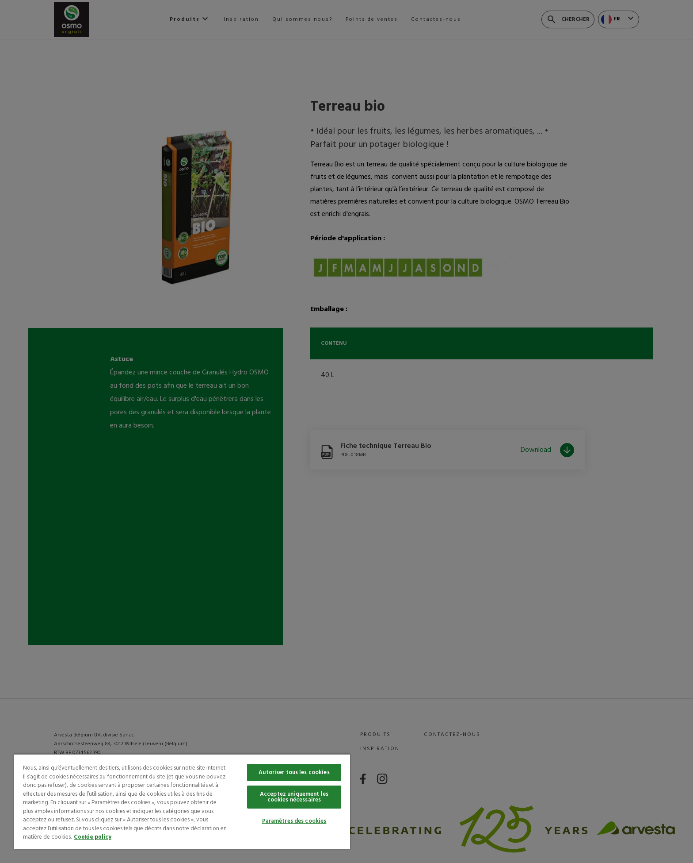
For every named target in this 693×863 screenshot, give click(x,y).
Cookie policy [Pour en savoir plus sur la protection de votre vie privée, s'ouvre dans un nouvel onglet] (92, 837)
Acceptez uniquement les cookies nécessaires (294, 797)
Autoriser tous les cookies (294, 772)
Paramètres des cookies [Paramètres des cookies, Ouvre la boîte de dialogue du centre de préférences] (294, 821)
